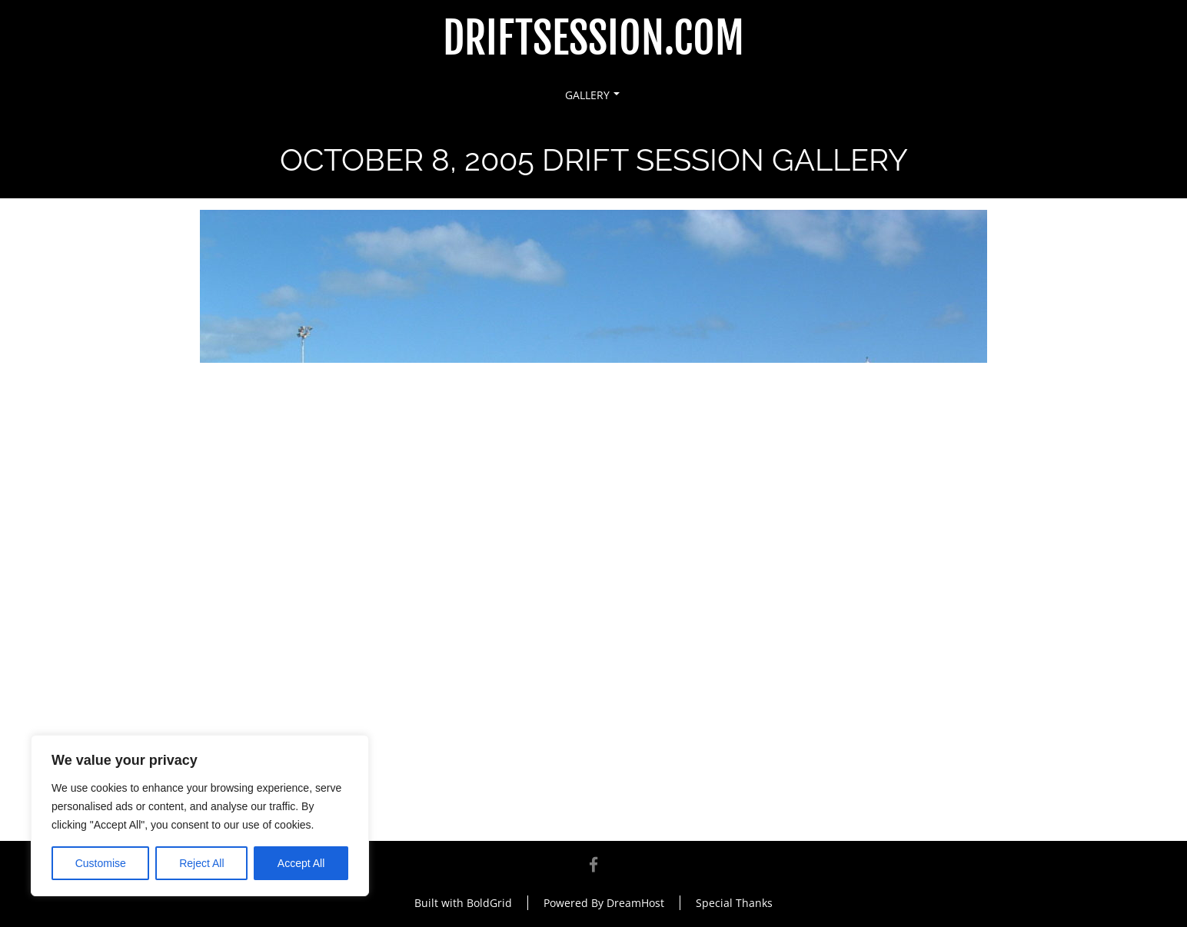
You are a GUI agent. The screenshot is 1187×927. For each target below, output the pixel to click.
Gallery (592, 95)
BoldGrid (489, 902)
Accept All (301, 863)
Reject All (201, 863)
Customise (100, 863)
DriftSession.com (593, 38)
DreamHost (635, 902)
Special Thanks (734, 902)
